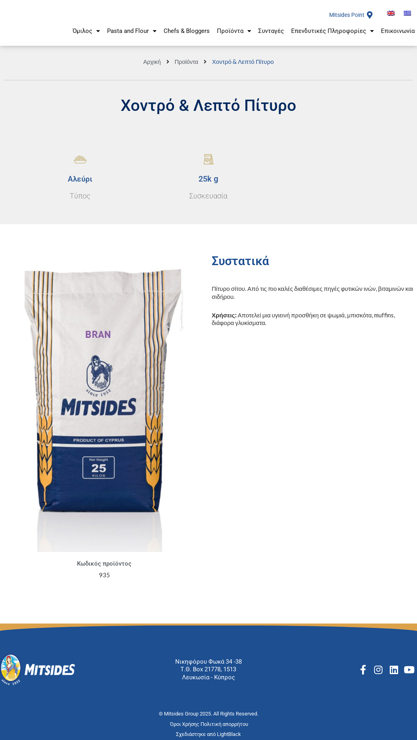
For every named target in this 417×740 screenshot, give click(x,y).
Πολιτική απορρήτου (224, 724)
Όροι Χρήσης (185, 724)
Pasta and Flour (131, 33)
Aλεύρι (80, 179)
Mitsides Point (345, 14)
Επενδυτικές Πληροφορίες (332, 33)
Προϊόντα (234, 33)
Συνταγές (271, 33)
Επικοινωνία (398, 33)
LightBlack (229, 734)
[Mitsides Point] (369, 14)
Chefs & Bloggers (187, 33)
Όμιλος (86, 33)
